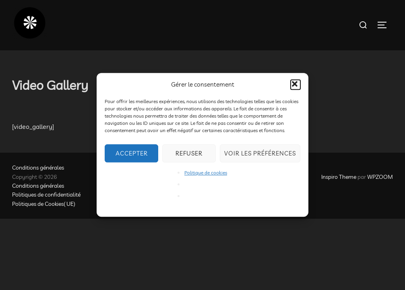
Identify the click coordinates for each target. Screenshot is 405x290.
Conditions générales (38, 167)
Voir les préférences (260, 153)
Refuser (189, 153)
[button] (295, 84)
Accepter (132, 153)
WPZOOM (380, 176)
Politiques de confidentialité (46, 194)
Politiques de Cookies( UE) (43, 203)
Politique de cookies (205, 173)
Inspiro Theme (338, 176)
